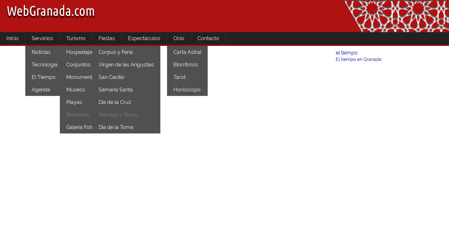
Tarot (179, 77)
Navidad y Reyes (118, 115)
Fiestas (107, 38)
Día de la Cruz (115, 102)
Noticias (41, 52)
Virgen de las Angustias (126, 65)
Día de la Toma (116, 127)
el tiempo (347, 53)
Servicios (42, 38)
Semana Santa (116, 90)
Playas (74, 102)
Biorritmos (185, 65)
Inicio (12, 38)
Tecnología (45, 65)
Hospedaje (79, 52)
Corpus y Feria (116, 52)
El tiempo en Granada (358, 59)
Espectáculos (144, 38)
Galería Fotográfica (88, 127)
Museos (75, 90)
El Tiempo (44, 77)
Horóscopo (187, 90)
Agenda (41, 90)
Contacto (208, 38)
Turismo (75, 38)
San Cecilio (111, 77)
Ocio (178, 38)
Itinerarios (77, 115)
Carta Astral (187, 52)
